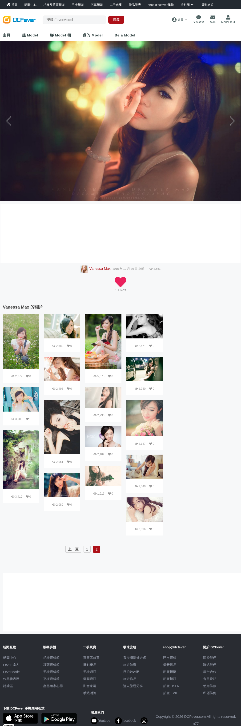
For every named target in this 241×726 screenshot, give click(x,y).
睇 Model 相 (60, 35)
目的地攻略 (131, 672)
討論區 (8, 686)
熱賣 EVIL (170, 693)
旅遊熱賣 (129, 665)
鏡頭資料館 (51, 665)
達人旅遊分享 (133, 686)
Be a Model (125, 35)
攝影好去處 (134, 658)
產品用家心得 (53, 686)
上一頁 (73, 549)
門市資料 (169, 658)
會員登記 (209, 679)
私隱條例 (209, 693)
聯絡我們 (209, 665)
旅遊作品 (129, 679)
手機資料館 (51, 672)
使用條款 (209, 686)
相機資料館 (51, 658)
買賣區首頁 (91, 658)
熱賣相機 (169, 672)
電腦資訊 (89, 679)
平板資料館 (51, 679)
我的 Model (93, 35)
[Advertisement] (203, 343)
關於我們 (209, 658)
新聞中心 (9, 658)
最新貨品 (169, 665)
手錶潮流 (89, 693)
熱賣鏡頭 (169, 679)
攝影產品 (89, 665)
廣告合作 (209, 672)
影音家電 (89, 686)
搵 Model (30, 35)
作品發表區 (11, 679)
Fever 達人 (11, 665)
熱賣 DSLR (171, 686)
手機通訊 (89, 672)
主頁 (6, 35)
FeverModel (11, 672)
